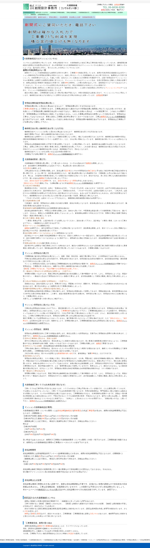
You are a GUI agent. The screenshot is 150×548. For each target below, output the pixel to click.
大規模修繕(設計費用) (118, 540)
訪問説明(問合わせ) (43, 14)
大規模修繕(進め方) (83, 12)
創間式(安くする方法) (42, 12)
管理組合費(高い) (53, 17)
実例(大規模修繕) (71, 12)
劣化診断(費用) (64, 17)
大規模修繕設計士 (28, 12)
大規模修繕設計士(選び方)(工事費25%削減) (103, 12)
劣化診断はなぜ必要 (74, 17)
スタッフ (26, 14)
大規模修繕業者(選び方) (88, 17)
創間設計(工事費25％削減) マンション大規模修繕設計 (54, 7)
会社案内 (120, 12)
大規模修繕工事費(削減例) (57, 12)
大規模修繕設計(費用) (31, 17)
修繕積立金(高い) (43, 17)
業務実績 (33, 14)
